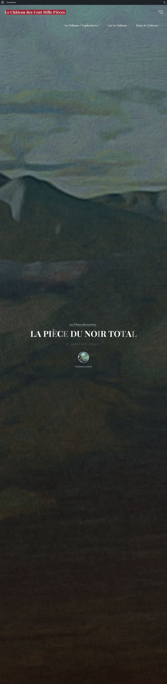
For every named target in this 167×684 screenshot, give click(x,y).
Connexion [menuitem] (11, 2)
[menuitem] (2, 2)
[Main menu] (158, 13)
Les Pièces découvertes (82, 324)
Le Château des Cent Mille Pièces (36, 13)
